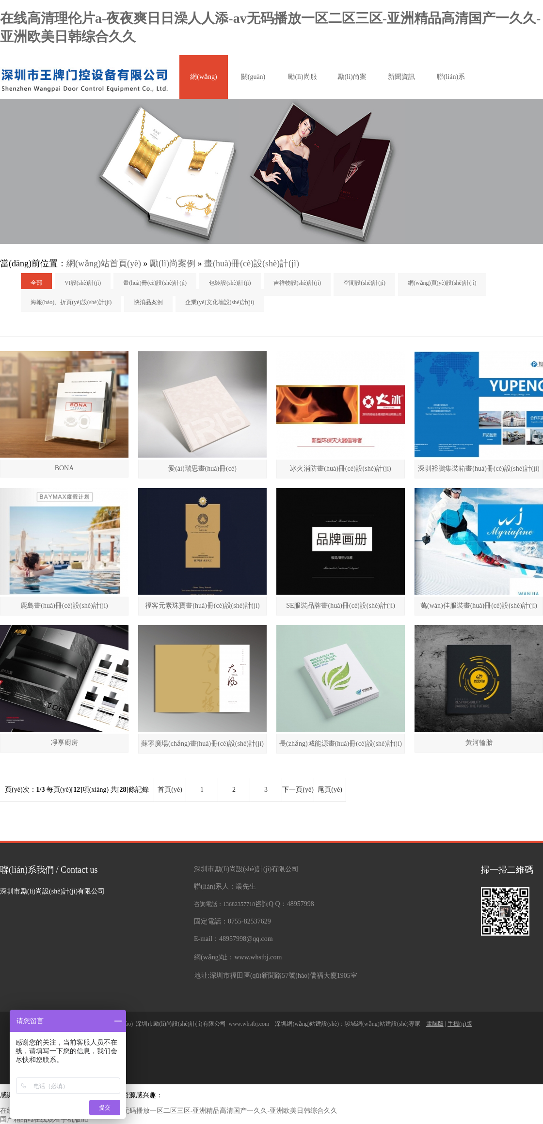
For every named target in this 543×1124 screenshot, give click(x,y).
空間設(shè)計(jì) (364, 282)
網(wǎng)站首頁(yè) (203, 86)
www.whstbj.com (250, 1023)
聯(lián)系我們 (451, 86)
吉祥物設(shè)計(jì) (297, 282)
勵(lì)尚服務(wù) (302, 86)
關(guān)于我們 (253, 86)
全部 (36, 282)
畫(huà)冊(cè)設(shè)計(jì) (251, 263)
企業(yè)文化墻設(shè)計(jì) (219, 302)
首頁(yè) (170, 789)
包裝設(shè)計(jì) (230, 282)
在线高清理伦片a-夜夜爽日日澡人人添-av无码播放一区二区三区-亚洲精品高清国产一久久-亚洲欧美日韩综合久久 (168, 1110)
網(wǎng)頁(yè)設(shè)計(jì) (442, 282)
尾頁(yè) (330, 789)
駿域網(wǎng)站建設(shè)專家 (383, 1023)
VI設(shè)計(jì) (82, 282)
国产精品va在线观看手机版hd (44, 1119)
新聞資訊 (401, 76)
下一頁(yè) (298, 789)
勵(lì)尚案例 (351, 86)
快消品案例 (148, 302)
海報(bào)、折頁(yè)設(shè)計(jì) (71, 302)
